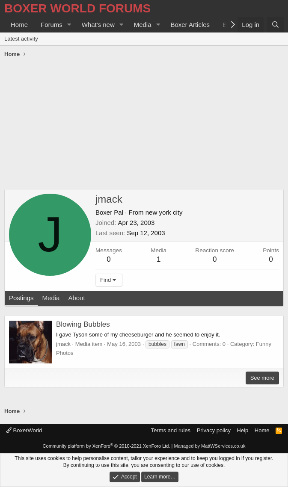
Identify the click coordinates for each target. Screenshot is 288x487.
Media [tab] (51, 297)
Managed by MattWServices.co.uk (210, 446)
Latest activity (21, 38)
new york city (164, 212)
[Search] (275, 24)
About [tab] (76, 297)
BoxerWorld (24, 430)
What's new (98, 24)
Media (142, 24)
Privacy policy (214, 430)
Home (19, 24)
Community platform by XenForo (106, 446)
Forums (51, 24)
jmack (63, 344)
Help (243, 430)
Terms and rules (170, 430)
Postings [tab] (21, 297)
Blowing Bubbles (83, 324)
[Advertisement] (144, 125)
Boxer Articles (190, 24)
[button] (69, 24)
